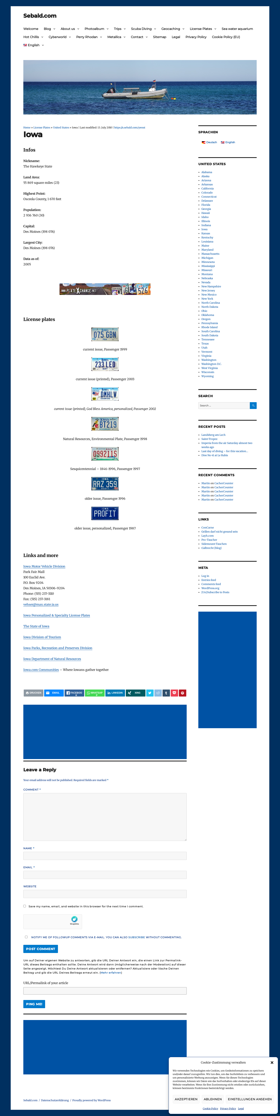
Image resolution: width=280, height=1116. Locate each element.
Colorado (207, 192)
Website (30, 886)
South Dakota (209, 335)
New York (207, 298)
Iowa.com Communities (41, 670)
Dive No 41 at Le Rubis (214, 455)
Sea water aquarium (237, 29)
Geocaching (170, 29)
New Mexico (209, 294)
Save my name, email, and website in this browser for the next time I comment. (86, 906)
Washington (208, 360)
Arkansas (207, 184)
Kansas (205, 233)
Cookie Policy (210, 1108)
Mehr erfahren (111, 972)
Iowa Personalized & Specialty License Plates (56, 615)
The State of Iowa (36, 626)
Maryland (207, 249)
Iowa (204, 229)
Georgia (206, 209)
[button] (272, 1063)
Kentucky (207, 237)
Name (29, 848)
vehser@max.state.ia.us (41, 604)
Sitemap (159, 37)
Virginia (206, 355)
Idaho (205, 217)
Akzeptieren (186, 1099)
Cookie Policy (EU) (226, 37)
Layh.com (207, 535)
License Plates (201, 29)
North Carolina (210, 302)
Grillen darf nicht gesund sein (219, 531)
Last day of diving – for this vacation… (224, 451)
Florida (205, 205)
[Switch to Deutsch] (209, 142)
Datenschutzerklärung (55, 1100)
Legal (241, 1108)
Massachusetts (210, 253)
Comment (32, 789)
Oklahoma (207, 315)
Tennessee (207, 339)
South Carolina (210, 331)
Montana (207, 274)
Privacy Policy (228, 1108)
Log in (205, 576)
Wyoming (207, 376)
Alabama (206, 172)
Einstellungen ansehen (250, 1099)
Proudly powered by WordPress (91, 1100)
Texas (205, 343)
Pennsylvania (209, 323)
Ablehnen (213, 1099)
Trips (117, 29)
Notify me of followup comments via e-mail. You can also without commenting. (102, 937)
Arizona (206, 180)
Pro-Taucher (209, 539)
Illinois (205, 221)
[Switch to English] (228, 142)
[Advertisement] (105, 732)
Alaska (205, 176)
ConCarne (207, 527)
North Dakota (209, 307)
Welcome (30, 29)
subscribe (136, 937)
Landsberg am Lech (213, 435)
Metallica (114, 37)
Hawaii (205, 213)
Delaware (207, 200)
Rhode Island (209, 327)
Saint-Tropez (209, 439)
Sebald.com (39, 15)
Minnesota (208, 262)
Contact (137, 37)
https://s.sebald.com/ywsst (129, 127)
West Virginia (209, 368)
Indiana (206, 225)
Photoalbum (94, 29)
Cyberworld (57, 37)
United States (61, 127)
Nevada (205, 282)
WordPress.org (210, 588)
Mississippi (208, 266)
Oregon (206, 319)
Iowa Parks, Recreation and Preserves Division (57, 648)
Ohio (204, 311)
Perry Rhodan (87, 37)
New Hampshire (211, 286)
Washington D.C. (211, 364)
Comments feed (211, 584)
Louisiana (207, 241)
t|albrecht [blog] (211, 548)
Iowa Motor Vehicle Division (44, 566)
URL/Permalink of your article (45, 983)
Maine (205, 245)
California (207, 188)
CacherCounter (223, 483)
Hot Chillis (31, 37)
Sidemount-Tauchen (214, 544)
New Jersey (208, 290)
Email (29, 867)
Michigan (207, 258)
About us (68, 29)
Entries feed (208, 580)
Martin (205, 483)
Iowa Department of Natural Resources (52, 659)
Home (27, 127)
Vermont (206, 351)
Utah (204, 347)
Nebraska (207, 278)
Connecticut (209, 196)
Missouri (206, 270)
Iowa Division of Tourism (42, 637)
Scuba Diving (141, 29)
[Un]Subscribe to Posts (215, 592)
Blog (47, 29)
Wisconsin (207, 372)
